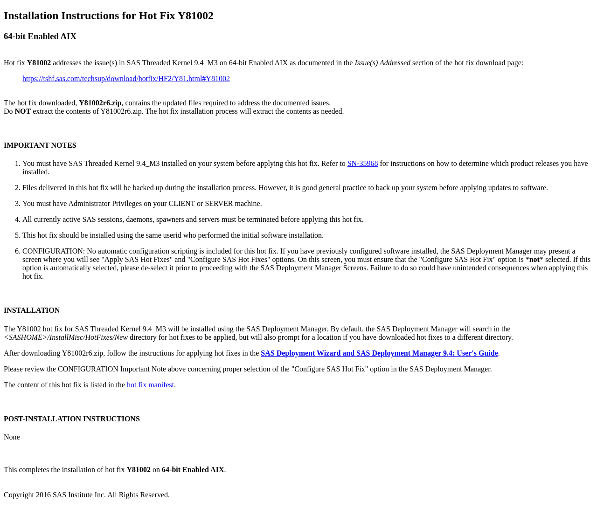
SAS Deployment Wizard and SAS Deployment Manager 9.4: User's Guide (379, 353)
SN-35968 (362, 163)
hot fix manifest (150, 385)
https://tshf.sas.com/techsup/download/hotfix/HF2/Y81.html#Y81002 (126, 78)
